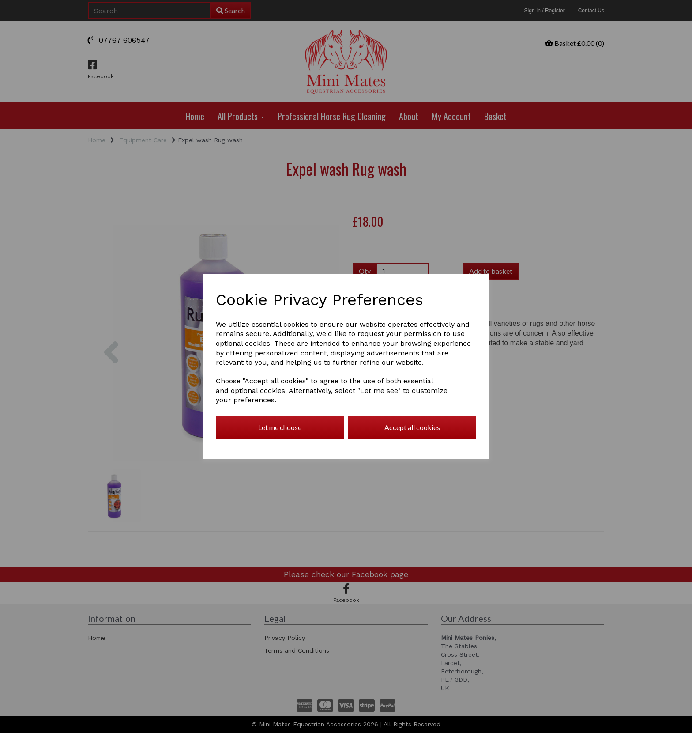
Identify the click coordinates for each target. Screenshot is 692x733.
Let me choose (279, 427)
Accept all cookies (412, 427)
